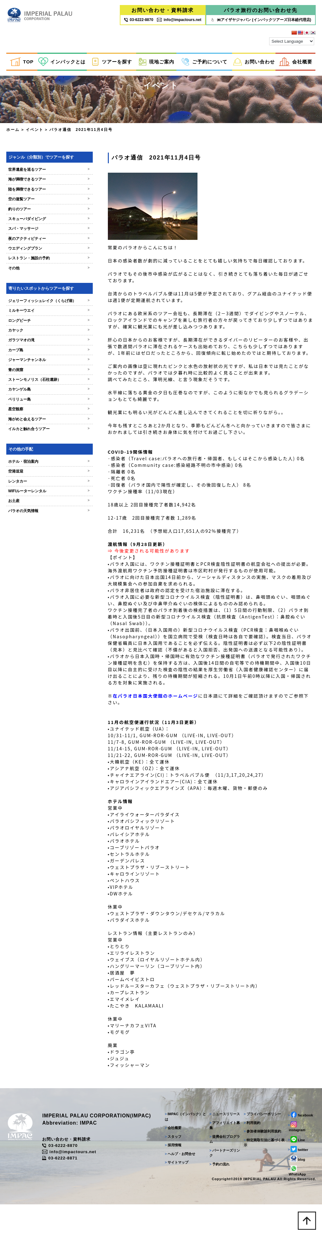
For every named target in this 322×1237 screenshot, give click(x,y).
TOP (21, 62)
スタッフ (172, 1136)
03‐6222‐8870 (138, 20)
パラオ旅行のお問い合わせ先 (260, 10)
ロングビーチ (42, 326)
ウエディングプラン (42, 254)
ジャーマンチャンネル (42, 366)
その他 (42, 274)
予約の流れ (218, 1164)
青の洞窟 (42, 375)
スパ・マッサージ (42, 234)
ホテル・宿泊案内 (42, 467)
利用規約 (251, 1123)
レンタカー (42, 487)
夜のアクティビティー (42, 244)
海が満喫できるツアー (42, 185)
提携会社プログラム (223, 1139)
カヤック (42, 336)
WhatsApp (296, 1170)
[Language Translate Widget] (291, 42)
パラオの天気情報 (42, 517)
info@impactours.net (179, 20)
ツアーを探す (111, 62)
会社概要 (295, 62)
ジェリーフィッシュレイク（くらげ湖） (42, 306)
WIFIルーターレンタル (42, 497)
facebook (300, 1114)
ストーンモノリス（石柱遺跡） (42, 385)
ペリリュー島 (42, 405)
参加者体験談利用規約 (261, 1131)
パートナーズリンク (223, 1153)
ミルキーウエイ (42, 316)
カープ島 (42, 356)
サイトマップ (175, 1162)
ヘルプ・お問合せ (179, 1154)
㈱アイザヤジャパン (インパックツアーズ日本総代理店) (260, 20)
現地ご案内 (156, 62)
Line (295, 1139)
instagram (296, 1126)
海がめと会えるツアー (42, 425)
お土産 (42, 507)
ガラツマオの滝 (42, 346)
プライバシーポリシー (261, 1114)
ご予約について (204, 62)
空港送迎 (42, 477)
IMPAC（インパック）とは (184, 1116)
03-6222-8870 (63, 1145)
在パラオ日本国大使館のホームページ (142, 701)
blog (296, 1159)
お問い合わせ (254, 62)
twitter (297, 1149)
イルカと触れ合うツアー (42, 435)
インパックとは (62, 62)
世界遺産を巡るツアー (42, 175)
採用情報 (172, 1145)
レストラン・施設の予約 (42, 264)
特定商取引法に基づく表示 (263, 1142)
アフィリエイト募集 (223, 1125)
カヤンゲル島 (42, 395)
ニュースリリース (223, 1114)
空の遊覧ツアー (42, 205)
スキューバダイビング (42, 225)
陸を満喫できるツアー (42, 195)
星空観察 (42, 415)
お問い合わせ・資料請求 (162, 10)
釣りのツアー (42, 215)
